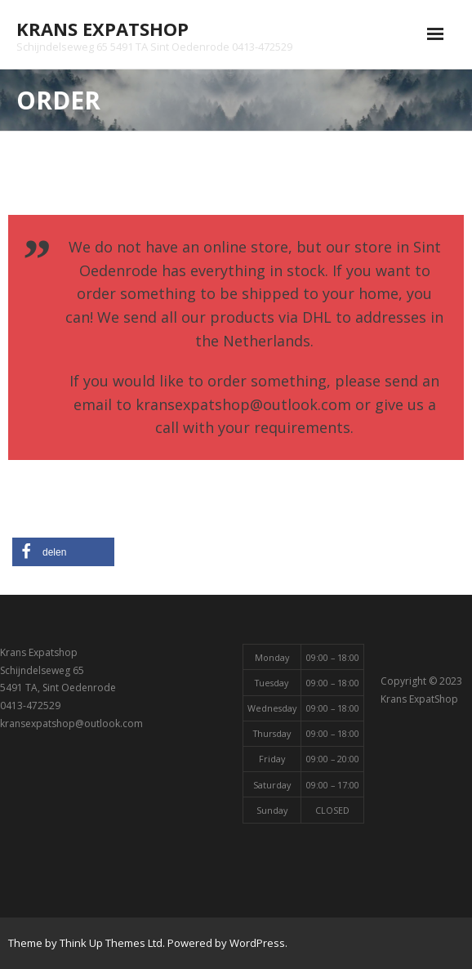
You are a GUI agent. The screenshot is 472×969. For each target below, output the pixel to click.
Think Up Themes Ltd (111, 943)
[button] (63, 552)
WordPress (257, 943)
